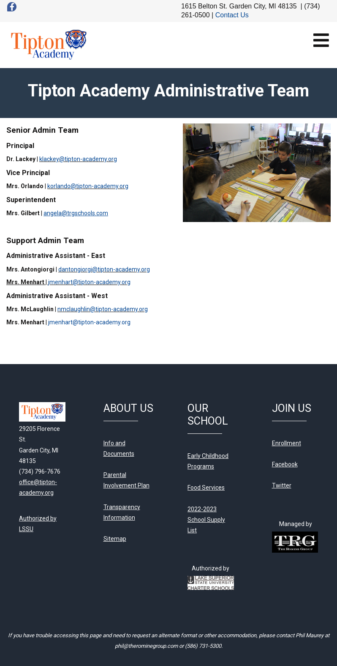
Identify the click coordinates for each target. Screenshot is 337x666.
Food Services (206, 487)
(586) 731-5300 (203, 646)
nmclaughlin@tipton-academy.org (102, 309)
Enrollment (286, 443)
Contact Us (232, 15)
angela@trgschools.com (75, 213)
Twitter (281, 485)
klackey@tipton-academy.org (78, 159)
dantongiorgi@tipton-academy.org (104, 269)
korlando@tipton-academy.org (87, 186)
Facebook (285, 464)
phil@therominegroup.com (146, 646)
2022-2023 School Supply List (206, 520)
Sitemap (114, 538)
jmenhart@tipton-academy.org (89, 282)
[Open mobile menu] (321, 39)
